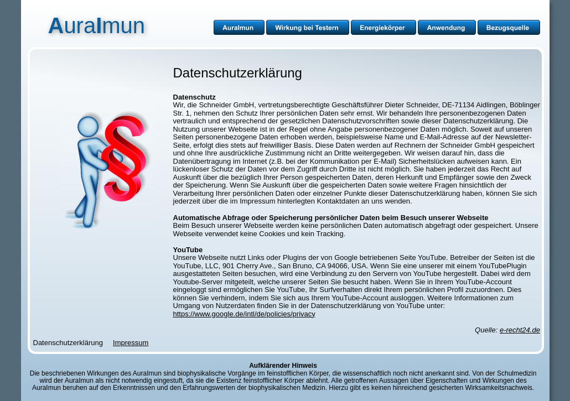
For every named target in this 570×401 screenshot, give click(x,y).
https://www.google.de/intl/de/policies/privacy (244, 314)
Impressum (130, 342)
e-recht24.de (520, 330)
